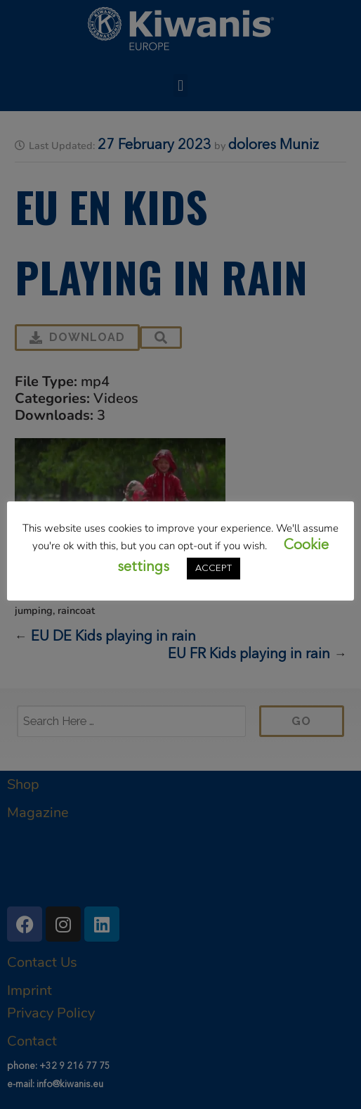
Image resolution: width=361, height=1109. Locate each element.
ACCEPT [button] (213, 568)
